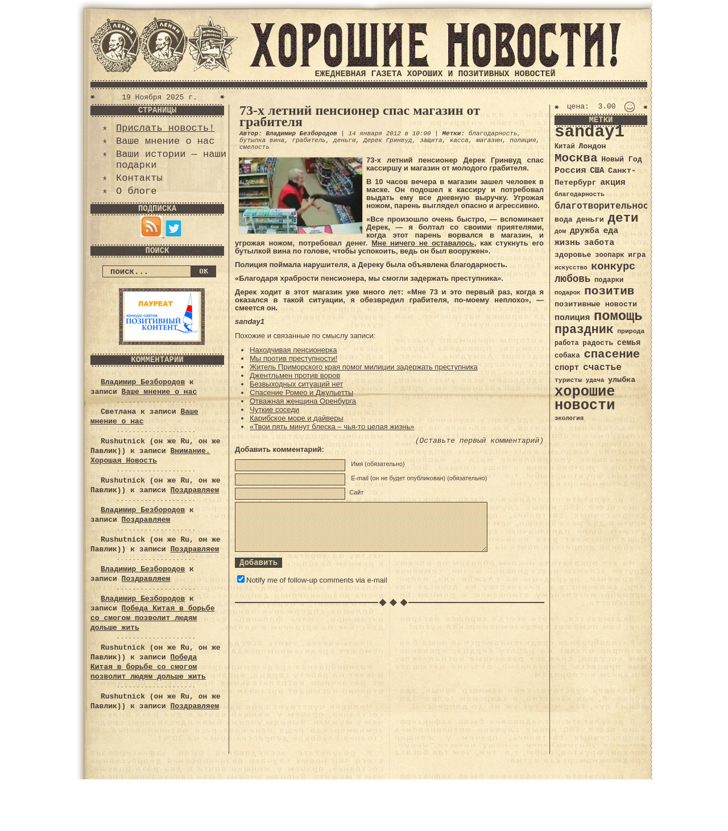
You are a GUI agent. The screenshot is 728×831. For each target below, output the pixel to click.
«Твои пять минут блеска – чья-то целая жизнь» (332, 426)
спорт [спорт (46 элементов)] (567, 367)
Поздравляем (194, 490)
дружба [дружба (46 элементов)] (584, 230)
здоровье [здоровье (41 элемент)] (573, 255)
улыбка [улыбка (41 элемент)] (621, 380)
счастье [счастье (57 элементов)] (602, 367)
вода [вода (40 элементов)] (564, 219)
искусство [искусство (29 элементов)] (571, 267)
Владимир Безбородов (143, 382)
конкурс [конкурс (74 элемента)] (613, 267)
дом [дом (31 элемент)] (560, 231)
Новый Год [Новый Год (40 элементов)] (621, 159)
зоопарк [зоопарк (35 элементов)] (609, 255)
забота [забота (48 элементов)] (599, 242)
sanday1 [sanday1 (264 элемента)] (589, 132)
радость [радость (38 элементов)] (597, 343)
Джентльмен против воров (295, 375)
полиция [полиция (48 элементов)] (572, 317)
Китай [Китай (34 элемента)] (565, 147)
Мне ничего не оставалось (422, 243)
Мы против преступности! (293, 358)
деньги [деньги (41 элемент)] (589, 219)
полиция (523, 140)
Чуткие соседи (274, 409)
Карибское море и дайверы (297, 418)
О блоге (136, 191)
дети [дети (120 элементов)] (622, 218)
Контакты (139, 178)
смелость (254, 147)
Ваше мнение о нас (165, 141)
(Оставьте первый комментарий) (479, 441)
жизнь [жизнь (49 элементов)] (567, 243)
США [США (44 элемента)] (597, 170)
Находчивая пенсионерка (293, 350)
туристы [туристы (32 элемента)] (568, 380)
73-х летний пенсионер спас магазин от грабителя (359, 116)
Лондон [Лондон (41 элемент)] (592, 146)
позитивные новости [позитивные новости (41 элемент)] (596, 304)
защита (431, 140)
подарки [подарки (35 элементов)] (608, 280)
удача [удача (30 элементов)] (595, 380)
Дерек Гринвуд (387, 140)
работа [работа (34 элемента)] (567, 343)
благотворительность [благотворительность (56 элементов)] (607, 206)
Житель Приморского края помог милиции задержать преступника (364, 367)
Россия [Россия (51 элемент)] (570, 170)
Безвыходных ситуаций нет (296, 384)
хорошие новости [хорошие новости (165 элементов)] (585, 399)
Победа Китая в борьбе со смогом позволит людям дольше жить (152, 618)
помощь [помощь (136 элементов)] (618, 316)
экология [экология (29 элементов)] (569, 418)
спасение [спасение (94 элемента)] (612, 354)
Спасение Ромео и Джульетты (301, 392)
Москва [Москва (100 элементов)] (576, 158)
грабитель (308, 140)
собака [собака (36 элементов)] (567, 356)
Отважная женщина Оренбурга (303, 401)
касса (459, 140)
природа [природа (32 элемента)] (630, 331)
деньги (344, 140)
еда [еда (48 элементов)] (610, 230)
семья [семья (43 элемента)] (629, 342)
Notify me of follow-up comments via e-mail (316, 580)
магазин (489, 140)
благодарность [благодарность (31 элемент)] (580, 194)
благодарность (493, 133)
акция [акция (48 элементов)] (613, 182)
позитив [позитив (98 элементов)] (609, 291)
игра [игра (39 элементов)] (637, 255)
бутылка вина (261, 140)
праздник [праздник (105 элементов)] (584, 329)
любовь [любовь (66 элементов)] (572, 279)
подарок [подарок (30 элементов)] (568, 292)
